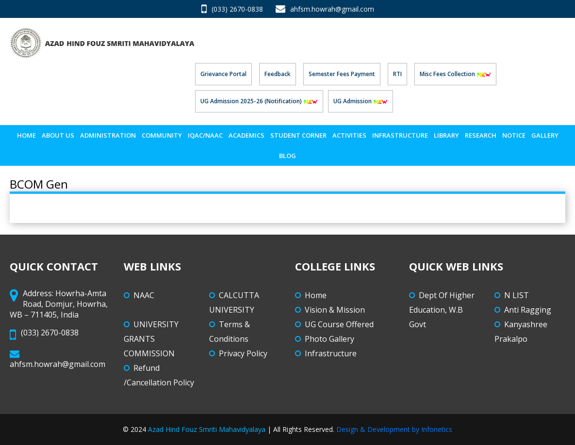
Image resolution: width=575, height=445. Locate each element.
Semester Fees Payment (342, 74)
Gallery (545, 135)
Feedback (277, 74)
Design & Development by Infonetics (394, 429)
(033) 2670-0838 (232, 9)
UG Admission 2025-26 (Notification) (259, 101)
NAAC (143, 295)
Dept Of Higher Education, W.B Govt (442, 310)
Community (162, 135)
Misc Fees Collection (455, 74)
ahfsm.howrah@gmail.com (325, 9)
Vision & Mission (335, 309)
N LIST (516, 295)
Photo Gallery (329, 339)
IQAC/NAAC (205, 135)
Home (26, 135)
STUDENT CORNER (298, 135)
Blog (287, 155)
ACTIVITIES (349, 135)
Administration (108, 135)
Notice (514, 135)
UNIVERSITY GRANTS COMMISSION (151, 339)
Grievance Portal (223, 74)
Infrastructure (400, 135)
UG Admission (360, 101)
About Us (58, 135)
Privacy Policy (243, 353)
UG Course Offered (339, 324)
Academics (246, 135)
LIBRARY (446, 135)
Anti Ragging (527, 309)
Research (480, 135)
